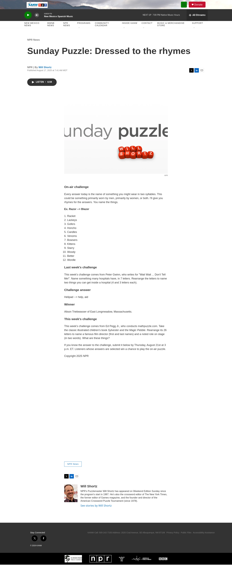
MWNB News (50, 30)
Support (197, 29)
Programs (83, 29)
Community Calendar (102, 30)
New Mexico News (31, 30)
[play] (28, 21)
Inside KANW (129, 29)
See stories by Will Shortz (96, 512)
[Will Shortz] (71, 499)
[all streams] (197, 21)
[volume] (36, 21)
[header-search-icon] (185, 8)
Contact (147, 29)
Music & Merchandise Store (171, 30)
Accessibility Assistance (204, 539)
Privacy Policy (172, 539)
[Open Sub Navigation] (79, 34)
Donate (200, 7)
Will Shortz (45, 73)
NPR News (66, 30)
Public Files (186, 539)
